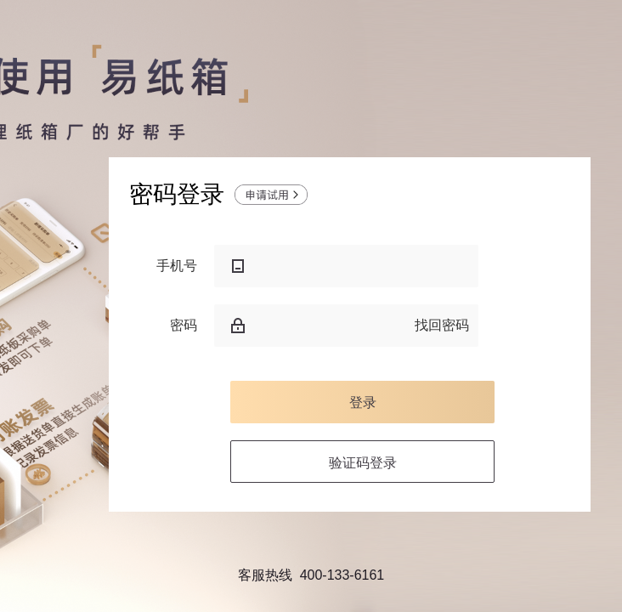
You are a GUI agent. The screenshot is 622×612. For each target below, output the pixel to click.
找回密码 (442, 325)
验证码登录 (363, 462)
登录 (362, 402)
